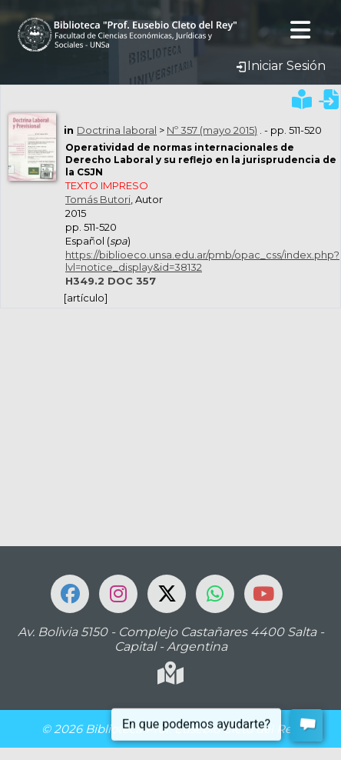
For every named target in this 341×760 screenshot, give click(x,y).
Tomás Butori (98, 199)
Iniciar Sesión (280, 65)
